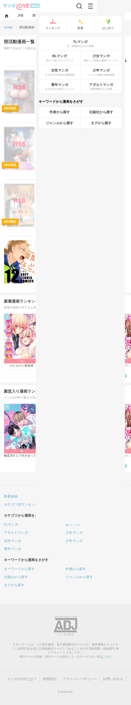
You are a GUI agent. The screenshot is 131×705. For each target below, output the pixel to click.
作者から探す (76, 569)
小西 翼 (61, 152)
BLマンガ (73, 524)
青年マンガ (12, 549)
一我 (41, 209)
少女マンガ (74, 532)
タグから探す (14, 585)
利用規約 (49, 679)
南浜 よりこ (46, 152)
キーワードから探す (19, 569)
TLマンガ (11, 524)
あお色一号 (46, 96)
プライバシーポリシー (80, 679)
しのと (43, 266)
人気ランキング (77, 496)
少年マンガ (74, 541)
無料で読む (111, 114)
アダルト (45, 72)
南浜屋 (73, 152)
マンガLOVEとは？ (22, 679)
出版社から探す (16, 577)
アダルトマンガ (16, 532)
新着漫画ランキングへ (105, 376)
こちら (107, 656)
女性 (43, 242)
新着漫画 (11, 496)
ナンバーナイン (66, 96)
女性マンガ (12, 541)
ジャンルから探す (79, 577)
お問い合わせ (113, 679)
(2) (62, 198)
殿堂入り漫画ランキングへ (101, 466)
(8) (62, 255)
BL (42, 185)
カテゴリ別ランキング (21, 504)
